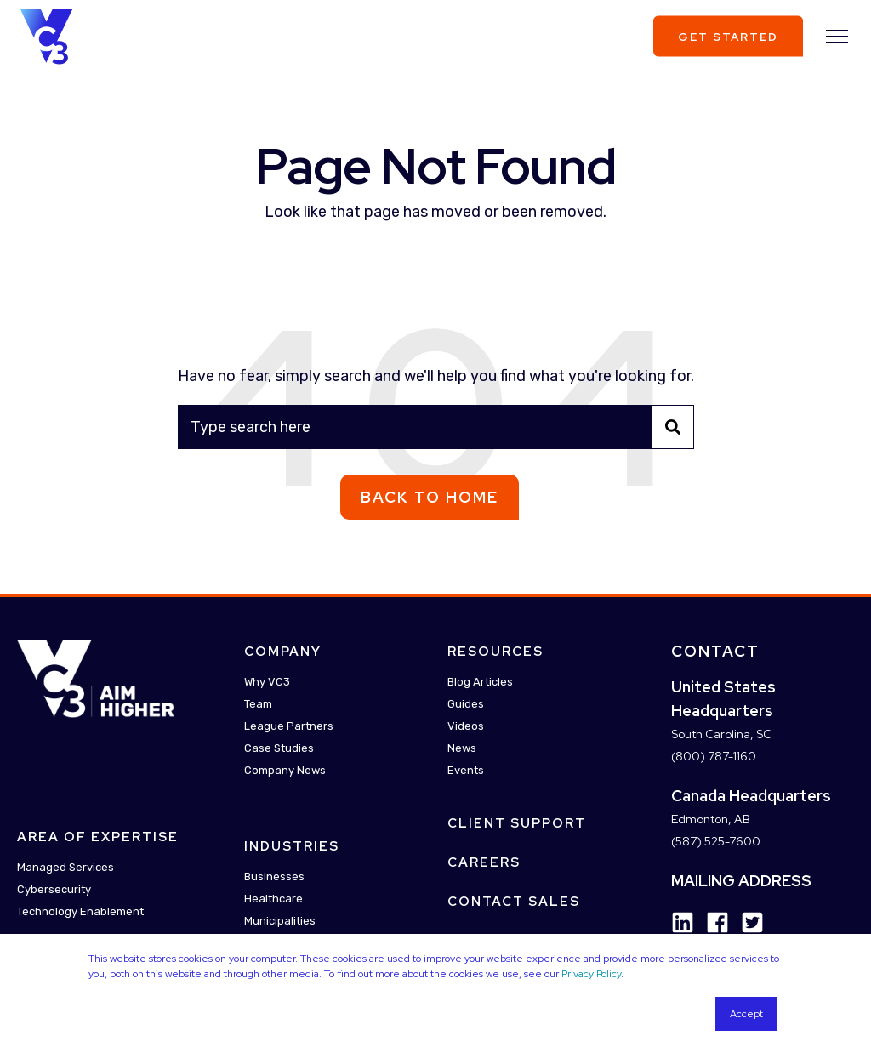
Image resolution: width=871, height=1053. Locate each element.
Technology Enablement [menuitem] (80, 912)
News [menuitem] (461, 748)
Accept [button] (746, 1014)
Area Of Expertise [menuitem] (98, 837)
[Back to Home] (46, 35)
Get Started (728, 36)
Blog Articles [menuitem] (480, 681)
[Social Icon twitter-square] (746, 922)
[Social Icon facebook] (711, 922)
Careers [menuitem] (484, 862)
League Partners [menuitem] (288, 726)
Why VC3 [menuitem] (267, 681)
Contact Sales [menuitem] (513, 901)
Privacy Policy (591, 974)
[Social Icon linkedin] (682, 922)
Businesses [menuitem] (274, 876)
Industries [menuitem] (291, 846)
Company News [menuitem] (285, 770)
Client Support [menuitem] (516, 823)
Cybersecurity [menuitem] (54, 890)
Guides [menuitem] (465, 703)
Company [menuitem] (283, 651)
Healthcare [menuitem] (273, 898)
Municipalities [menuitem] (280, 920)
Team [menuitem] (258, 703)
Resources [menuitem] (495, 651)
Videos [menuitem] (465, 726)
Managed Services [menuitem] (65, 868)
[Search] (436, 427)
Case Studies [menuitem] (279, 748)
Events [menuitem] (465, 770)
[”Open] (837, 36)
